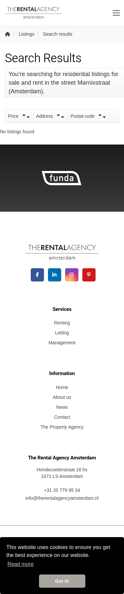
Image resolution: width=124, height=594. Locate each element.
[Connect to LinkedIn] (54, 274)
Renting (62, 322)
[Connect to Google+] (71, 274)
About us (62, 397)
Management (62, 342)
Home (62, 387)
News (62, 407)
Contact (62, 417)
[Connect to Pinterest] (89, 274)
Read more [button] (20, 564)
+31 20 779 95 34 (62, 490)
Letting (62, 332)
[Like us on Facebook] (37, 274)
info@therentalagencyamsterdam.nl (62, 498)
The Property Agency (62, 427)
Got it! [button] (62, 581)
